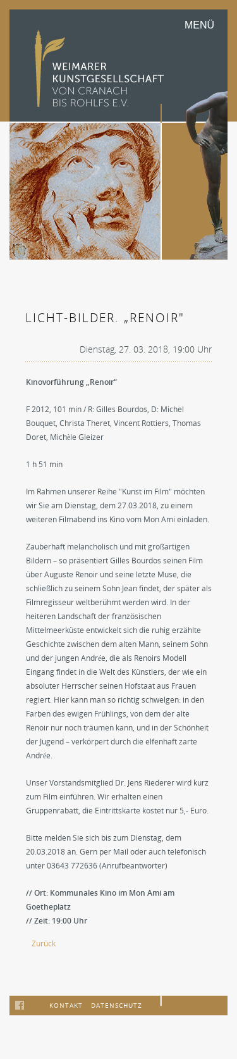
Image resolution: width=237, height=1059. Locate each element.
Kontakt (66, 1005)
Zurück (44, 943)
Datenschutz (116, 1005)
